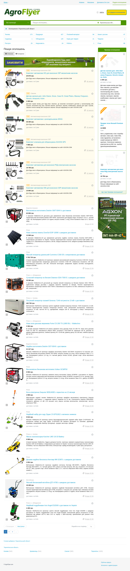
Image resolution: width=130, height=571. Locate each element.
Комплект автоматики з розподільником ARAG (44, 119)
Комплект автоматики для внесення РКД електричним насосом (51, 165)
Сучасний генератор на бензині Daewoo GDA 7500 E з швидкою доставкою (55, 278)
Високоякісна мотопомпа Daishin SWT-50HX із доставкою (48, 210)
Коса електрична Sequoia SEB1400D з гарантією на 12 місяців (50, 392)
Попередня (9, 526)
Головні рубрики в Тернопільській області (17, 541)
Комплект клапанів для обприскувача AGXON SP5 (46, 142)
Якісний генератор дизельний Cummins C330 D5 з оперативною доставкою (55, 255)
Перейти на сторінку (79, 526)
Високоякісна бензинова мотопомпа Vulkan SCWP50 (46, 369)
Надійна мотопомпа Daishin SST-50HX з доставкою (46, 346)
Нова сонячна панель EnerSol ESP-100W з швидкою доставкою (51, 233)
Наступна (21, 526)
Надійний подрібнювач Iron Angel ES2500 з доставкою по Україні (51, 505)
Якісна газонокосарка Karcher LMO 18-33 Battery (45, 437)
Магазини (90, 2)
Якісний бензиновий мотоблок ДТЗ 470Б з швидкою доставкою (51, 482)
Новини (81, 2)
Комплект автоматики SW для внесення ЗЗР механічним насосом (52, 188)
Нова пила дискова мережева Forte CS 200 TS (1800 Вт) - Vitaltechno (53, 323)
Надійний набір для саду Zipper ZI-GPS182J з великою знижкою (51, 414)
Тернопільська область (11, 547)
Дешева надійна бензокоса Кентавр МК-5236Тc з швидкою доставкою (53, 459)
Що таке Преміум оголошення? (112, 192)
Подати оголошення (119, 2)
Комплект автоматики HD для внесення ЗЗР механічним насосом (52, 73)
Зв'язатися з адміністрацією (109, 565)
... (16, 532)
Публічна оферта (106, 562)
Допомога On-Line (103, 2)
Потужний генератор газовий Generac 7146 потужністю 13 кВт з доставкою (55, 300)
